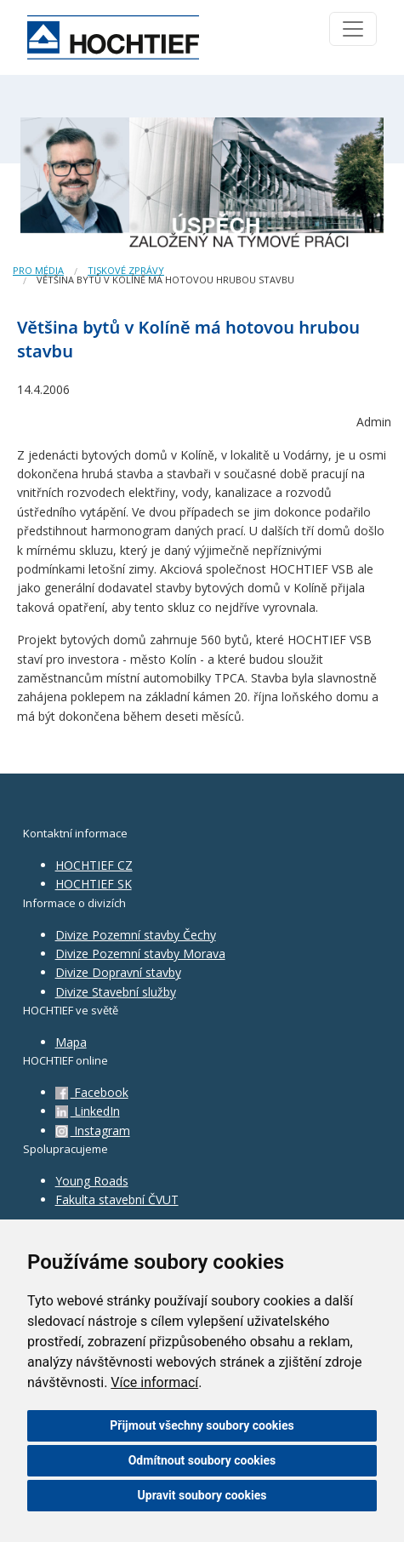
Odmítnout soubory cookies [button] (202, 1460)
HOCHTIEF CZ (94, 865)
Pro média (38, 270)
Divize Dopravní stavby (118, 972)
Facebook (91, 1092)
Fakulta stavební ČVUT (117, 1199)
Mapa (71, 1042)
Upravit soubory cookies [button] (202, 1495)
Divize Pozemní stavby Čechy (135, 935)
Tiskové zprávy (126, 270)
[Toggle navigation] (353, 29)
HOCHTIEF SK (93, 884)
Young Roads (91, 1181)
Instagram (92, 1130)
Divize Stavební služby (115, 992)
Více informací (154, 1382)
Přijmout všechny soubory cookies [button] (201, 1425)
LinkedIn (87, 1111)
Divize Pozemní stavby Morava (140, 953)
